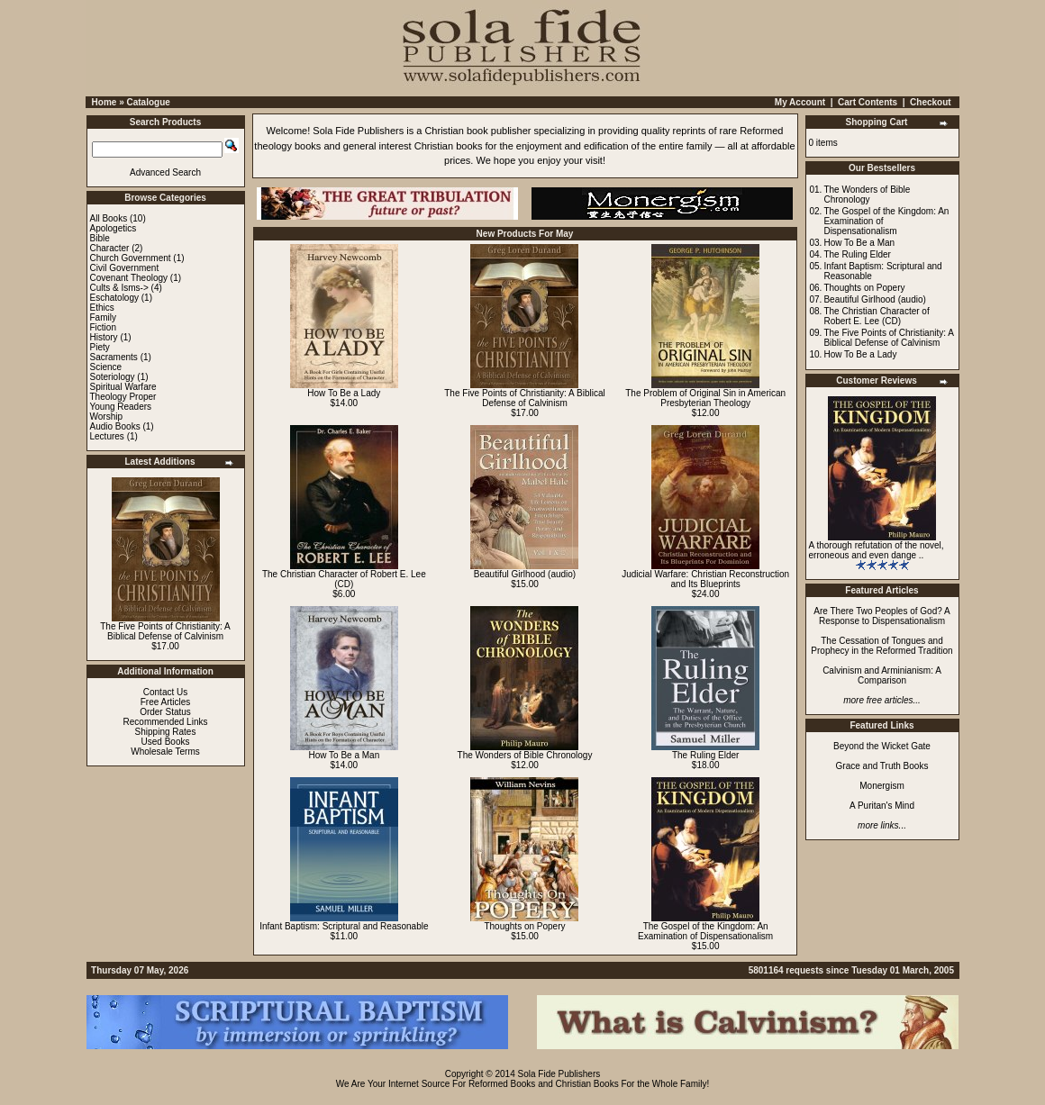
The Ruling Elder (705, 755)
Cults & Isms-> (119, 288)
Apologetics (113, 228)
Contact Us (165, 692)
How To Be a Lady (343, 393)
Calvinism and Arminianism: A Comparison (881, 675)
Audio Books (115, 426)
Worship (106, 416)
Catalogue (147, 102)
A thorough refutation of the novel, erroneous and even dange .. (876, 550)
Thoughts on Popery (524, 926)
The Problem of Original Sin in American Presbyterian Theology (705, 398)
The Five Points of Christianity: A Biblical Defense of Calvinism (165, 631)
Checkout (930, 102)
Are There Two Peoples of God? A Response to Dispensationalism (881, 616)
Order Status (165, 712)
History (104, 337)
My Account (800, 102)
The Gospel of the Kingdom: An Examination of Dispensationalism (705, 931)
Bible (100, 238)
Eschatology (114, 298)
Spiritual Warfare (123, 387)
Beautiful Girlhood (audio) (525, 574)
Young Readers (121, 407)
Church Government (130, 258)
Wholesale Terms (165, 751)
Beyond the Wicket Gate (882, 746)
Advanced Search (165, 172)
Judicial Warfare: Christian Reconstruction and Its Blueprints (705, 579)
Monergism (881, 786)
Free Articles (166, 702)
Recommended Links (165, 722)
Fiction (103, 327)
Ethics (102, 307)
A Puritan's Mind (882, 806)
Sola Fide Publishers (358, 130)
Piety (100, 347)
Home (104, 102)
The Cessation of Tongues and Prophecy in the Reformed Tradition (881, 646)
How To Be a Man (343, 755)
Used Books (165, 742)
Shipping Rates (165, 732)
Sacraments (114, 357)
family (699, 145)
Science (106, 367)
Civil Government (124, 268)
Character (110, 248)
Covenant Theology (129, 278)
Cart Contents (867, 102)
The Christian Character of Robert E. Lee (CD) (344, 579)
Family (103, 317)
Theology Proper (123, 397)
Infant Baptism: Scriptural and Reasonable (343, 926)
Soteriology (112, 377)
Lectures (107, 436)
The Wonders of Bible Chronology (525, 755)
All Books (109, 218)
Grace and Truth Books (882, 766)
